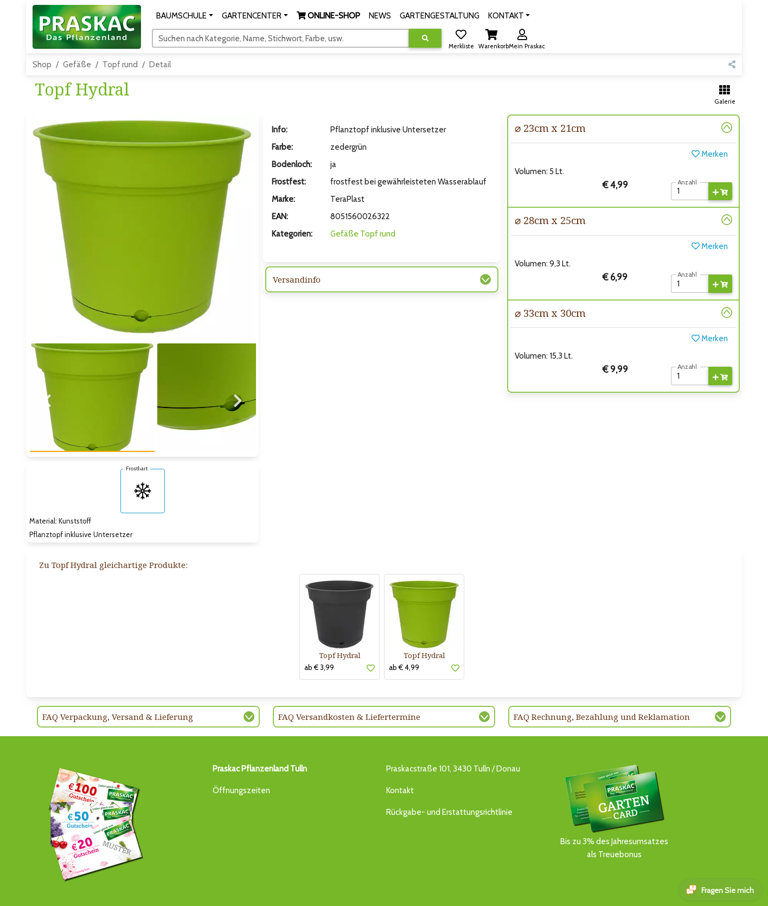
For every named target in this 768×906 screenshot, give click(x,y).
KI (448, 891)
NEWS (322, 891)
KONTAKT (425, 891)
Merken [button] (710, 154)
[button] (184, 16)
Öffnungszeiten (241, 755)
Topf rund (120, 64)
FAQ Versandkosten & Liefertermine (349, 681)
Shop (42, 64)
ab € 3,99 (319, 632)
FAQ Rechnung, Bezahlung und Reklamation (602, 681)
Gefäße (77, 64)
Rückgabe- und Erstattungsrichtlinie (449, 777)
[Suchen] (280, 38)
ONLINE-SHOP (281, 891)
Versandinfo (297, 279)
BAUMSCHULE (171, 891)
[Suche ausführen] (425, 38)
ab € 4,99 (404, 632)
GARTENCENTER (224, 891)
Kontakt (400, 755)
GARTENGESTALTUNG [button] (439, 16)
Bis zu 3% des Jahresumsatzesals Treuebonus (614, 775)
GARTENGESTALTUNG (371, 891)
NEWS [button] (380, 16)
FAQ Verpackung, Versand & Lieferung (117, 681)
